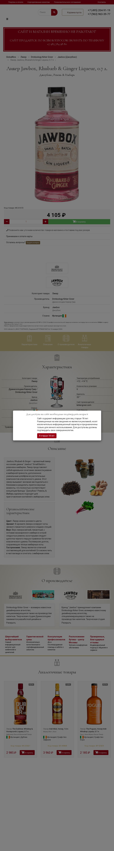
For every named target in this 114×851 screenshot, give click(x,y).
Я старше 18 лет (47, 436)
